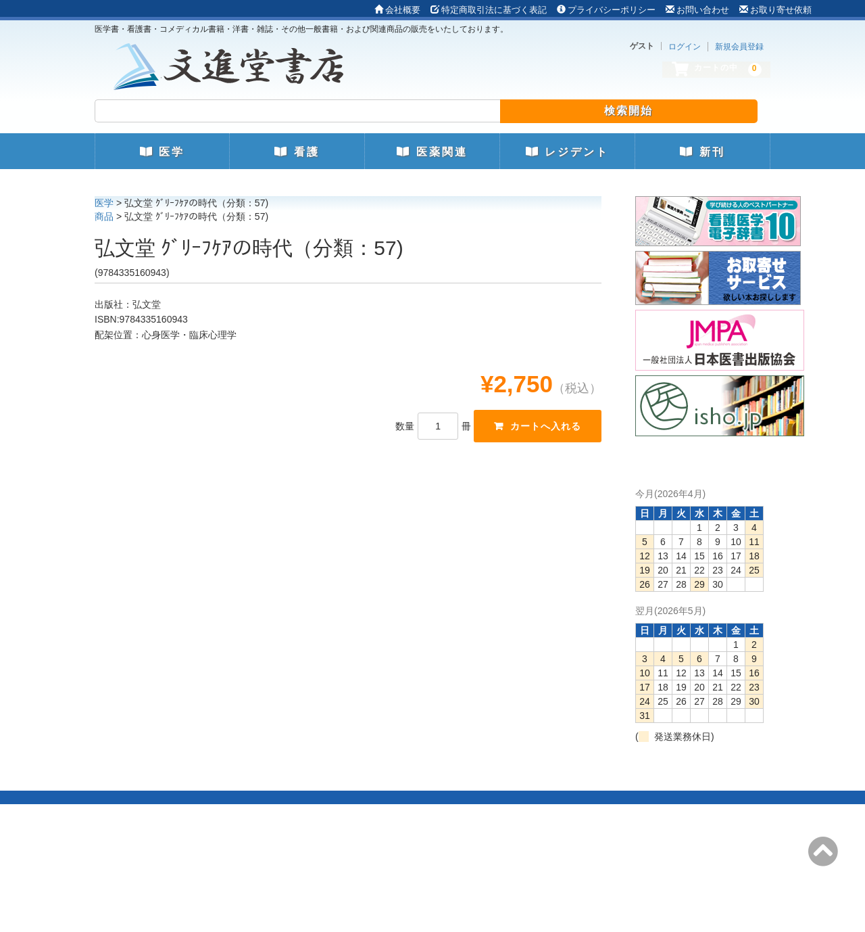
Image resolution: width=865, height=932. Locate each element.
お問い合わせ (697, 10)
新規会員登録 (739, 46)
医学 (162, 152)
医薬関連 (432, 152)
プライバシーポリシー (606, 10)
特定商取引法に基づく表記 (488, 10)
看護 (296, 152)
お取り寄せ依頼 (775, 10)
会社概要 (397, 10)
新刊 (702, 152)
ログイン (684, 46)
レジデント (567, 152)
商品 (104, 216)
